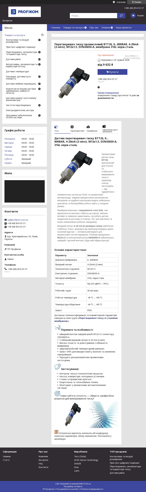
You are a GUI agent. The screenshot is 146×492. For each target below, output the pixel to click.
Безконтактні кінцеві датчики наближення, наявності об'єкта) (21, 91)
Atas (76, 467)
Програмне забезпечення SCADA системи (19, 116)
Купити (114, 72)
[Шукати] (121, 15)
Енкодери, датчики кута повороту (18, 78)
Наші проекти (123, 27)
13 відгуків (121, 2)
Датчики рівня (13, 59)
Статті (6, 460)
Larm (76, 470)
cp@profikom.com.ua (17, 220)
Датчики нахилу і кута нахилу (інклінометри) (21, 99)
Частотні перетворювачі (18, 105)
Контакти (56, 34)
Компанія (43, 456)
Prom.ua (87, 483)
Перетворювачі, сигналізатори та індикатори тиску (21, 53)
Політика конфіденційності (91, 489)
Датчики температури (17, 71)
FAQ (67, 34)
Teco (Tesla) (80, 456)
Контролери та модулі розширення (17, 41)
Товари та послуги (73, 27)
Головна (55, 27)
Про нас (94, 27)
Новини (105, 27)
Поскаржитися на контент (67, 489)
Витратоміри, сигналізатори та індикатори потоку (22, 65)
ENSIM (77, 463)
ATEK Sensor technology (86, 460)
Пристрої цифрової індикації (21, 47)
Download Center (81, 34)
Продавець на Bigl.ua (73, 486)
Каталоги (43, 460)
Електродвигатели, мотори (20, 110)
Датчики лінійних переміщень (21, 84)
